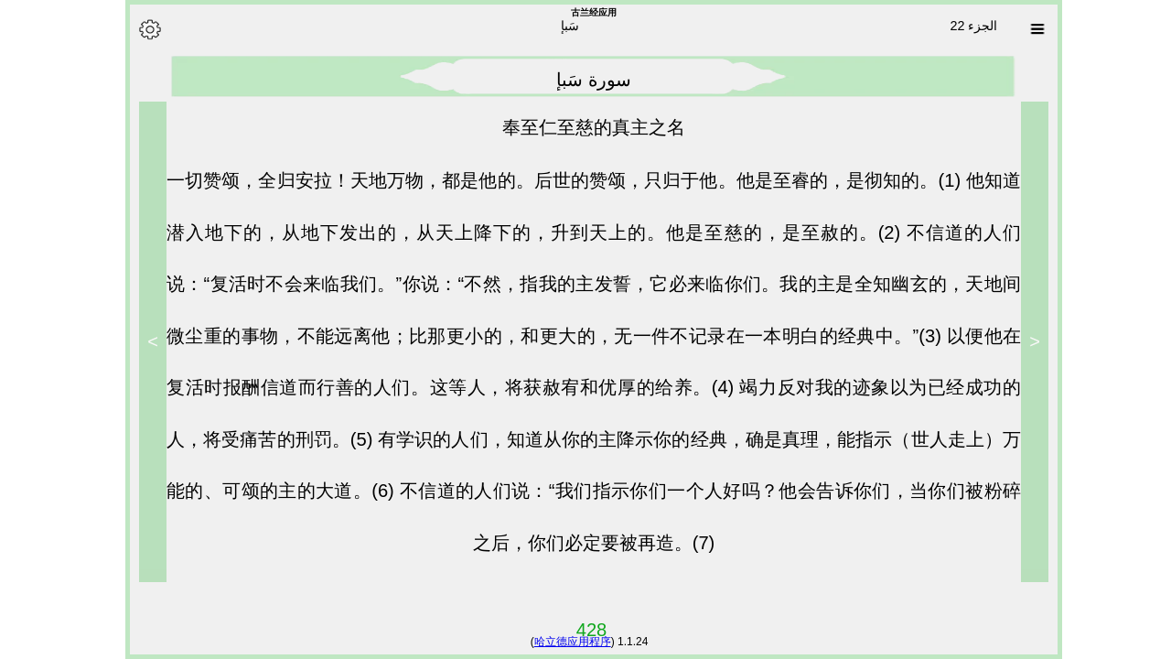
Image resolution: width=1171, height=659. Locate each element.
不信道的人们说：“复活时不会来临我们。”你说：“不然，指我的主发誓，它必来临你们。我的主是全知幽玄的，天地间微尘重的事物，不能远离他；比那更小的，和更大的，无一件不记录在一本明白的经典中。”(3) (585, 284)
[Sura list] (1029, 29)
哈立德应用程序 (564, 641)
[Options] (142, 29)
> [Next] (144, 341)
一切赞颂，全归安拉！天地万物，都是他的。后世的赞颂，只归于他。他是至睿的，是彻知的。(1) (558, 180)
